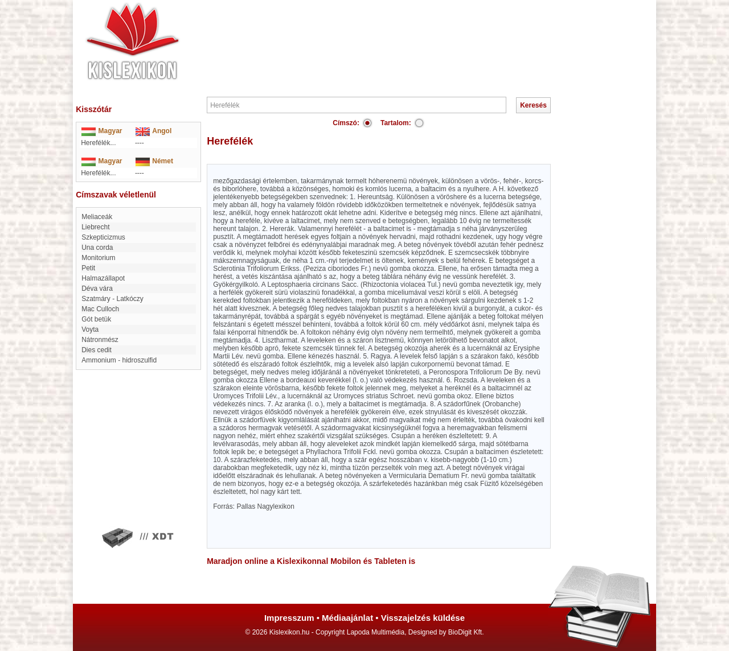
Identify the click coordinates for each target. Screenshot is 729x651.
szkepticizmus (103, 237)
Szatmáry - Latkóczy (112, 299)
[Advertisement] (398, 34)
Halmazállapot (103, 278)
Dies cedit (96, 350)
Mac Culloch (100, 309)
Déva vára (97, 288)
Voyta (90, 329)
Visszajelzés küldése (423, 618)
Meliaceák (96, 217)
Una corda (97, 248)
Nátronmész (99, 340)
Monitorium (98, 258)
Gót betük (96, 319)
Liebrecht (95, 227)
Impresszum (289, 618)
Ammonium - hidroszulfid (119, 360)
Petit (88, 268)
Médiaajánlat (347, 618)
